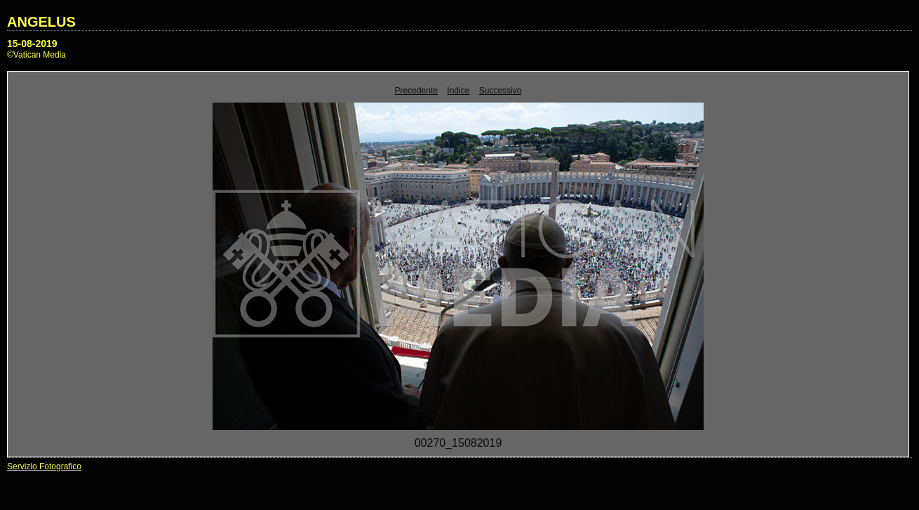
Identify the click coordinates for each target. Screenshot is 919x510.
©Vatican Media (36, 55)
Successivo (500, 91)
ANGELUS (41, 22)
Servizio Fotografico (44, 466)
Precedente (416, 91)
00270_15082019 (458, 443)
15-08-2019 (32, 43)
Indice (458, 91)
